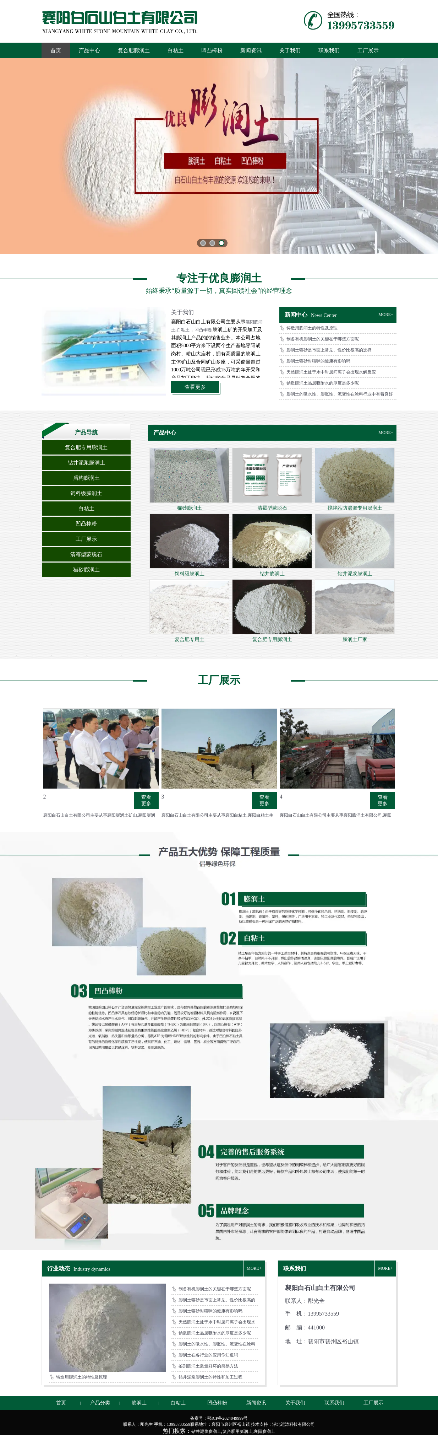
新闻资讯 (251, 50)
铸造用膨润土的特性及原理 (312, 328)
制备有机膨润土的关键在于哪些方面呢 (322, 339)
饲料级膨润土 (86, 493)
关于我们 (290, 50)
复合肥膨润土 (134, 50)
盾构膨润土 (86, 478)
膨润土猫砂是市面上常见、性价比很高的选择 (329, 350)
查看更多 (195, 387)
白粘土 (176, 50)
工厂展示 (368, 50)
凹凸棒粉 (212, 50)
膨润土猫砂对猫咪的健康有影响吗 (318, 361)
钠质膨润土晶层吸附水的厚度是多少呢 (322, 383)
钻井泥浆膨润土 (86, 463)
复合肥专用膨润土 (86, 447)
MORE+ (385, 314)
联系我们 (329, 50)
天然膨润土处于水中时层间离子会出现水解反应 (331, 372)
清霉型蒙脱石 (86, 554)
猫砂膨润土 (86, 570)
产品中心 (89, 50)
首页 (55, 50)
